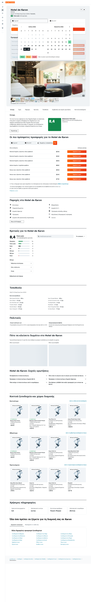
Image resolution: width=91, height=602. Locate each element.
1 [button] (28, 35)
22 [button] (28, 45)
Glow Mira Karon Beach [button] (16, 483)
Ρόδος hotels (39, 542)
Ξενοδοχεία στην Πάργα (66, 538)
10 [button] (35, 38)
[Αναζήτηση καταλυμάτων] (3, 10)
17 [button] (35, 42)
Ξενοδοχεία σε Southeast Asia (64, 559)
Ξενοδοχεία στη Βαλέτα (41, 538)
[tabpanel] (48, 537)
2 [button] (32, 35)
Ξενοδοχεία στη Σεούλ (41, 540)
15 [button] (28, 42)
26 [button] (43, 45)
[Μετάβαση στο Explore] (3, 17)
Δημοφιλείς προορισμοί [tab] (17, 524)
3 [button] (35, 35)
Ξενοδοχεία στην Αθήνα (66, 534)
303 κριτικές (23, 16)
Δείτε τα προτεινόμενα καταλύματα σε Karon (75, 465)
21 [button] (25, 45)
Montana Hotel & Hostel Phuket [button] (37, 420)
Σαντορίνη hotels (65, 544)
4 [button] (39, 35)
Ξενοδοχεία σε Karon (76, 559)
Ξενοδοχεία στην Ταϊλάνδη (40, 559)
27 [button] (21, 49)
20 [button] (21, 45)
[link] (57, 152)
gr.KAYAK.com (12, 559)
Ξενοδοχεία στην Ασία (28, 559)
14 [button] (25, 42)
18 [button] (39, 42)
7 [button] (62, 38)
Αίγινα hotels (15, 544)
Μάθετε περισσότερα (63, 184)
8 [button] (28, 38)
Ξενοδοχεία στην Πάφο (41, 534)
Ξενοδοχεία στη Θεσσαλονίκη (68, 540)
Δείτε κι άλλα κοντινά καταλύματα (78, 401)
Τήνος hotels (64, 542)
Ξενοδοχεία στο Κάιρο (17, 538)
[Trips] (3, 28)
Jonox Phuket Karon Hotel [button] (74, 419)
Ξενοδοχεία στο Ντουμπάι (67, 536)
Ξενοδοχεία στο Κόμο (17, 540)
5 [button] (55, 38)
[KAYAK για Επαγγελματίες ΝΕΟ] (3, 23)
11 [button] (39, 38)
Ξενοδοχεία (19, 559)
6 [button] (21, 38)
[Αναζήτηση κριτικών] (56, 236)
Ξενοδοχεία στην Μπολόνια (18, 536)
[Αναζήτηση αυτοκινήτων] (3, 13)
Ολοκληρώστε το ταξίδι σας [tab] (32, 524)
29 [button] (28, 49)
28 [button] (25, 49)
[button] (2, 2)
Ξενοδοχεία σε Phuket (52, 559)
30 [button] (32, 49)
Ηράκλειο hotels (16, 542)
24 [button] (35, 45)
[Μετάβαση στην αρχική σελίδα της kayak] (10, 2)
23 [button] (32, 45)
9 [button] (32, 38)
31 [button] (35, 49)
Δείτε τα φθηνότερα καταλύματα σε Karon (76, 433)
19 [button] (43, 42)
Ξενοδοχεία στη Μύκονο (42, 536)
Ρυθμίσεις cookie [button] (14, 190)
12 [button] (43, 38)
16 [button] (32, 42)
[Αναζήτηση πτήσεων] (3, 6)
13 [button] (21, 42)
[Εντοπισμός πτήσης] (3, 20)
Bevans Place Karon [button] (15, 420)
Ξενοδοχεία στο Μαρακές (18, 534)
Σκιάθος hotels (39, 544)
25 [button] (39, 45)
